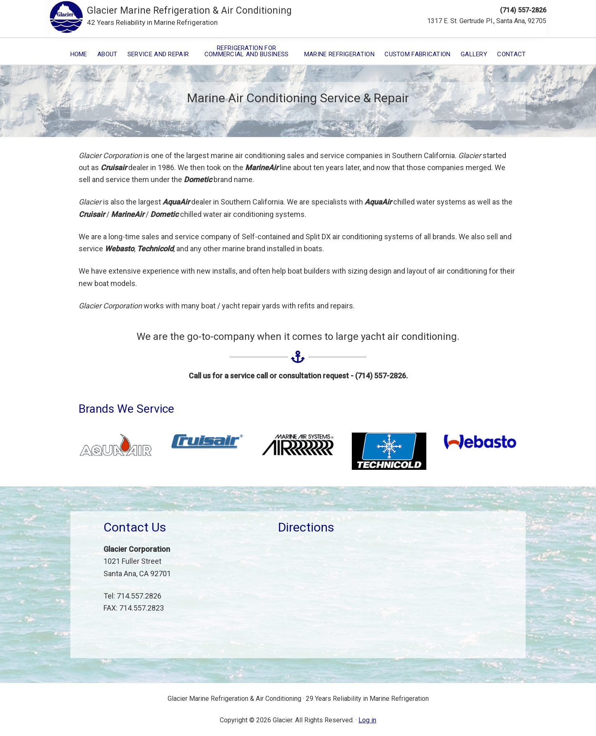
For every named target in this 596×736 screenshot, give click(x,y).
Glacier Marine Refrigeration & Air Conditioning (189, 10)
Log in (367, 720)
